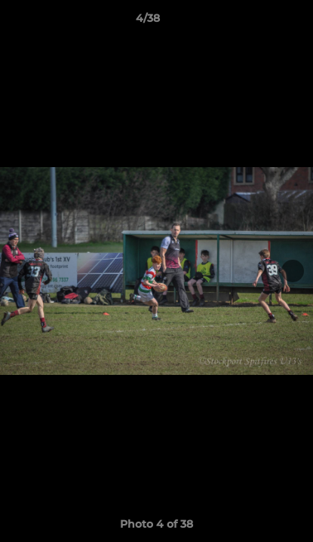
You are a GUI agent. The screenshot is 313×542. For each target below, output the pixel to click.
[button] (259, 22)
